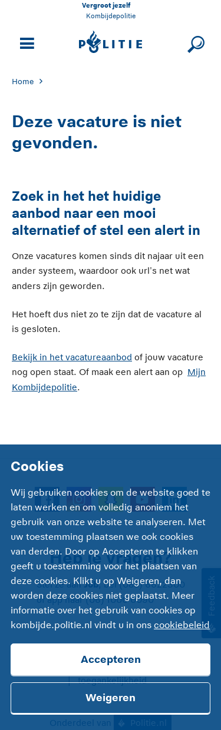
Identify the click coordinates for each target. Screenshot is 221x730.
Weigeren (110, 697)
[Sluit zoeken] (194, 42)
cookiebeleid (182, 625)
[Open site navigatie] (25, 42)
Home (23, 82)
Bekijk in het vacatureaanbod (72, 357)
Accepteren (111, 659)
